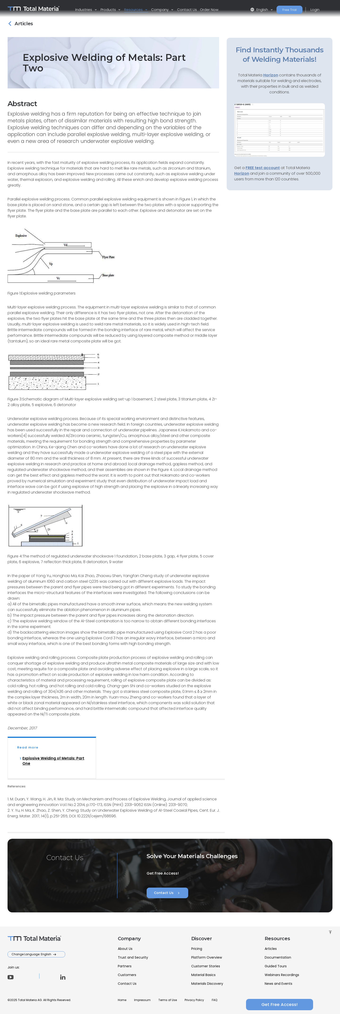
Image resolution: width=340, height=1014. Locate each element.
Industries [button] (84, 9)
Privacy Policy (194, 1000)
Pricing (196, 948)
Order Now (209, 9)
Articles (271, 948)
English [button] (259, 9)
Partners (125, 966)
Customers (127, 974)
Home (122, 1000)
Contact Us (187, 9)
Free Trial (289, 10)
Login (314, 9)
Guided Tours (276, 966)
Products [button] (109, 9)
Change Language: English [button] (32, 954)
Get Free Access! (279, 1004)
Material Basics (203, 974)
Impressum (142, 1000)
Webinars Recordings (282, 974)
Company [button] (160, 9)
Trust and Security (133, 957)
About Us (125, 948)
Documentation (278, 957)
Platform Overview (206, 957)
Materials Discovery (207, 983)
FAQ (214, 1000)
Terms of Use (167, 1000)
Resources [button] (134, 9)
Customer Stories (205, 966)
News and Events (278, 983)
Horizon (241, 173)
